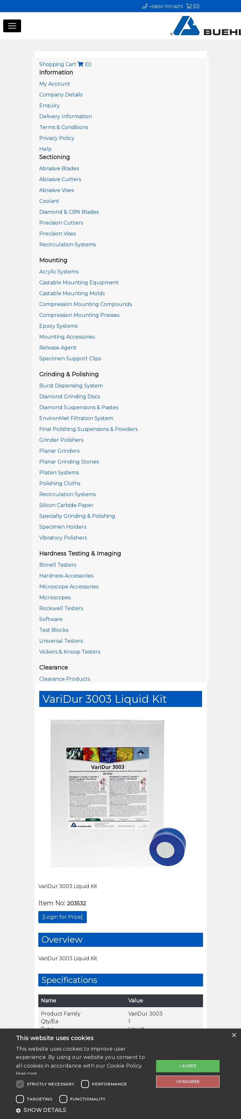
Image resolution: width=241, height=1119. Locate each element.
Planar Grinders (59, 451)
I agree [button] (187, 1065)
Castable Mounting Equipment (79, 283)
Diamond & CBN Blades (69, 212)
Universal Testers (61, 641)
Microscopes (55, 597)
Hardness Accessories (66, 576)
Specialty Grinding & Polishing (77, 516)
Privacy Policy (56, 138)
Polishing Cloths (59, 483)
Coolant (49, 201)
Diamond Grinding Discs (69, 397)
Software (51, 619)
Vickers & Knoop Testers (69, 652)
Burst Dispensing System (71, 386)
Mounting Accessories (67, 337)
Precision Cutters (61, 223)
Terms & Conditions (63, 127)
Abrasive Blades (59, 168)
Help (45, 149)
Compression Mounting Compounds (85, 304)
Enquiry (49, 106)
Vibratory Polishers (63, 538)
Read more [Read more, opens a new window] (26, 1073)
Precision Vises (57, 234)
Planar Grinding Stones (69, 462)
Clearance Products (64, 679)
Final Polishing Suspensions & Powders (88, 429)
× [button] (233, 1035)
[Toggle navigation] (12, 25)
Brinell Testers (57, 565)
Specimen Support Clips (70, 359)
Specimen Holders (62, 527)
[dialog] (120, 1074)
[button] (83, 1110)
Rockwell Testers (61, 608)
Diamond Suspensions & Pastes (78, 407)
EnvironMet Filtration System (76, 418)
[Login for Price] (62, 917)
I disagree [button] (188, 1081)
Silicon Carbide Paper (66, 505)
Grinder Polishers (61, 440)
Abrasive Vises (56, 190)
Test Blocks (53, 630)
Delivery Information (65, 116)
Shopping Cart (65, 64)
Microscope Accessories (68, 587)
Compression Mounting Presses (79, 315)
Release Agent (58, 348)
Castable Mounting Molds (72, 293)
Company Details (60, 95)
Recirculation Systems (67, 244)
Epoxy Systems (58, 326)
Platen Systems (59, 473)
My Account (54, 84)
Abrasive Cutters (60, 179)
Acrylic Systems (59, 272)
